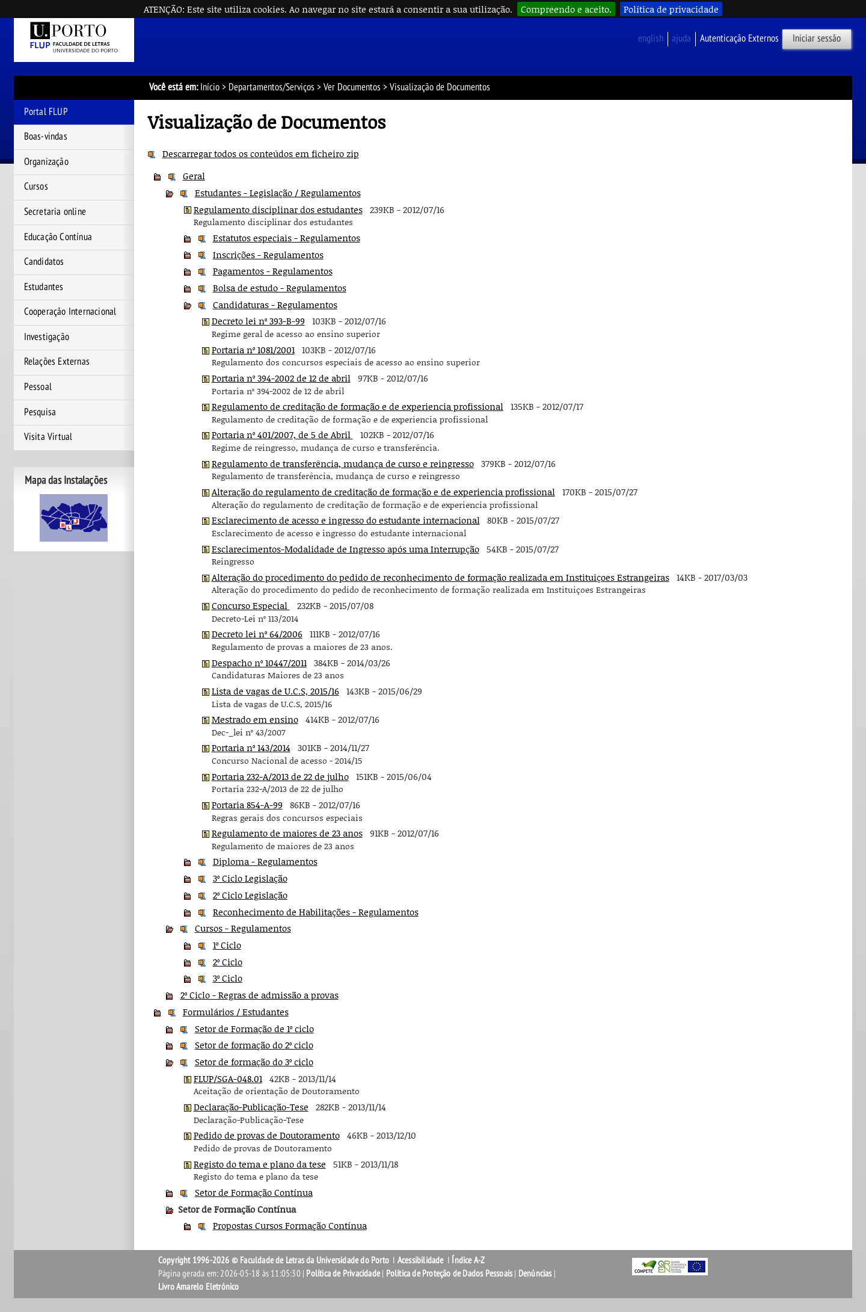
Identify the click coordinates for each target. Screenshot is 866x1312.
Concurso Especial (251, 605)
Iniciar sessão (817, 38)
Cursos (36, 187)
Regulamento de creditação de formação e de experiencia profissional (357, 406)
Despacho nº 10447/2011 (259, 663)
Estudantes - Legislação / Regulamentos (278, 193)
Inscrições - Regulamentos (268, 255)
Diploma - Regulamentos (265, 861)
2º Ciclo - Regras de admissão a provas (259, 995)
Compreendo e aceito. (566, 9)
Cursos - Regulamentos (243, 928)
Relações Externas (57, 362)
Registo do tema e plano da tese (260, 1164)
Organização (46, 162)
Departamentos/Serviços (272, 87)
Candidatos (44, 262)
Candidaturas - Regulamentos (275, 305)
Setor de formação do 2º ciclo (254, 1045)
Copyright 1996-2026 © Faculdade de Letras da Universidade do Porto (274, 1260)
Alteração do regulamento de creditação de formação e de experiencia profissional (383, 492)
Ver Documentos (352, 87)
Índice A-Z (468, 1260)
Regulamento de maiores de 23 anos (287, 833)
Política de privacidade (671, 9)
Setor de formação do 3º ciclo (254, 1062)
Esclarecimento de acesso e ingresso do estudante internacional (346, 520)
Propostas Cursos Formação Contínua (290, 1225)
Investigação (46, 337)
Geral (194, 176)
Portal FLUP (46, 112)
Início (210, 87)
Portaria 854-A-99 (247, 805)
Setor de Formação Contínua (254, 1192)
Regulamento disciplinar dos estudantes (278, 209)
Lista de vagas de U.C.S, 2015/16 (275, 691)
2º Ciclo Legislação (250, 895)
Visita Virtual (48, 437)
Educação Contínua (58, 237)
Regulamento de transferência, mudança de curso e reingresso (343, 463)
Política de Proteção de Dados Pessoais (449, 1273)
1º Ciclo (227, 945)
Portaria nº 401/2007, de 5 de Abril (282, 435)
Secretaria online (55, 212)
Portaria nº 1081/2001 (253, 350)
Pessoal (38, 387)
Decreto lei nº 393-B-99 (258, 321)
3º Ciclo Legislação (250, 878)
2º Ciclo (227, 962)
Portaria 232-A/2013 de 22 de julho (280, 776)
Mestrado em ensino (255, 719)
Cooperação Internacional (70, 312)
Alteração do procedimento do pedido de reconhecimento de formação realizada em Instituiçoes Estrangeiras (440, 577)
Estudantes (44, 287)
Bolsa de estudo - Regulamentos (279, 288)
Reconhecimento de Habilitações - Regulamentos (316, 912)
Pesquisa (40, 412)
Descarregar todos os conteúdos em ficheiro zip (260, 153)
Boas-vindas (45, 137)
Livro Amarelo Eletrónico (198, 1286)
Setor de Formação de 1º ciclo (254, 1029)
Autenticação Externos (739, 38)
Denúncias (535, 1273)
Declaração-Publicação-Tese (251, 1107)
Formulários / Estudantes (236, 1012)
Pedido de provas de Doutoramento (267, 1135)
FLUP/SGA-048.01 (228, 1078)
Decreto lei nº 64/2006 (257, 634)
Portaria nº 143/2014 (251, 747)
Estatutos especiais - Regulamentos (286, 238)
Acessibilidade (421, 1260)
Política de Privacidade (343, 1273)
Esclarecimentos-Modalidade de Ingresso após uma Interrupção (345, 549)
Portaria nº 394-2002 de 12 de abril (281, 378)
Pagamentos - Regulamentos (273, 271)
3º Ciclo (227, 978)
